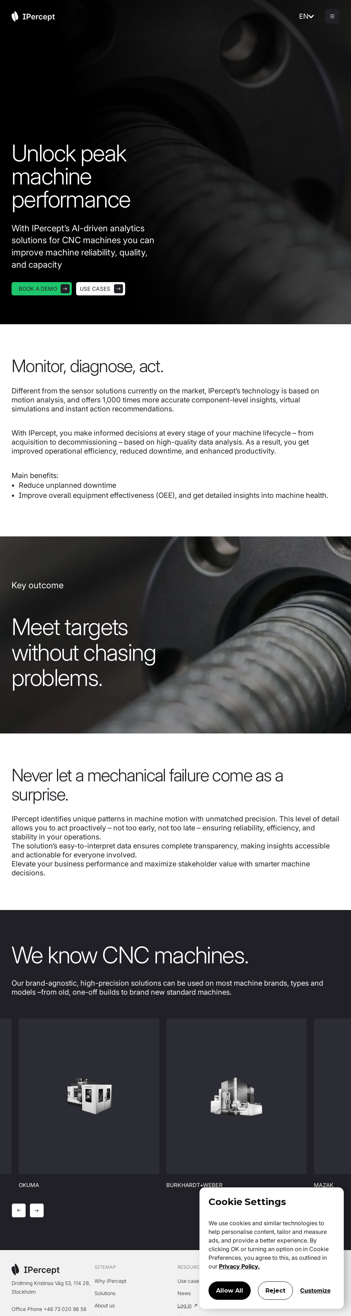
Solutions (105, 1293)
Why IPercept (110, 1281)
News (184, 1293)
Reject (275, 1290)
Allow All (229, 1290)
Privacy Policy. (239, 1266)
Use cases (189, 1281)
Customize (315, 1290)
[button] (312, 16)
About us (105, 1305)
